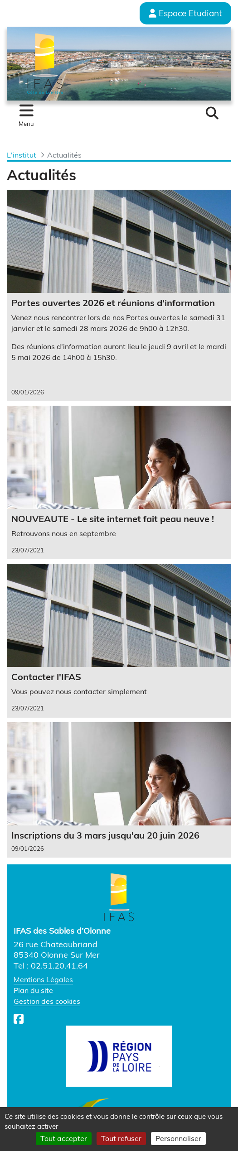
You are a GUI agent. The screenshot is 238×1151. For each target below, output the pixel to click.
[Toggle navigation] (26, 116)
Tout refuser (121, 1138)
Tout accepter (63, 1138)
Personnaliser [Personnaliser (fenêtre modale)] (178, 1138)
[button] (212, 113)
